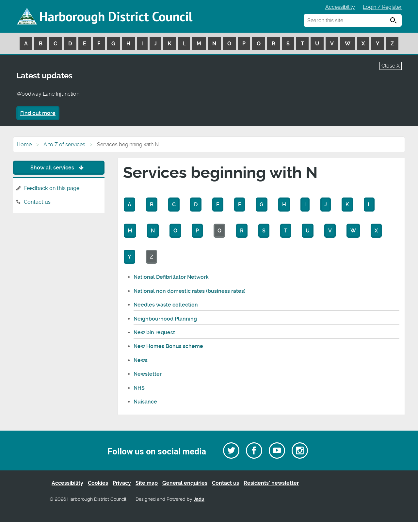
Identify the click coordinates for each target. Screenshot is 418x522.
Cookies (98, 483)
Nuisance (145, 402)
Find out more (38, 113)
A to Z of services (64, 144)
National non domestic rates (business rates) (190, 291)
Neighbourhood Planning (165, 319)
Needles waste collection (166, 305)
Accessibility (340, 7)
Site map (147, 483)
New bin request (154, 332)
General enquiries (184, 483)
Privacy (122, 483)
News (141, 360)
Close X (390, 66)
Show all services (58, 168)
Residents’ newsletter (271, 483)
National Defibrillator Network (171, 277)
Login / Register (382, 7)
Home (24, 144)
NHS (139, 388)
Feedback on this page (51, 188)
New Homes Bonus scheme (168, 346)
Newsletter (148, 374)
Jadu (199, 499)
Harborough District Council (116, 16)
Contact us (37, 202)
